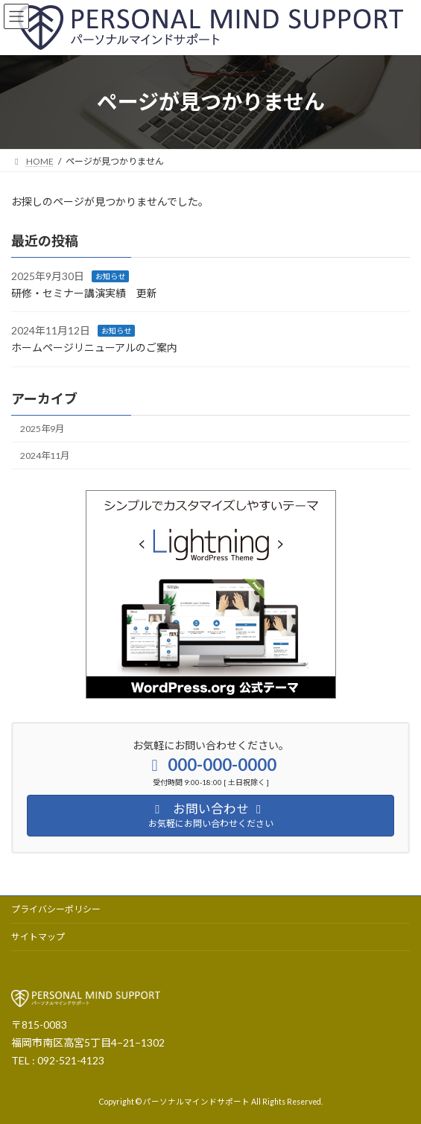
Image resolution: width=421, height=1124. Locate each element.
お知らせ (110, 276)
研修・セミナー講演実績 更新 (84, 293)
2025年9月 (42, 428)
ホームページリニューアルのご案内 (94, 347)
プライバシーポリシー (56, 909)
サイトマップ (38, 936)
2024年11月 (44, 455)
